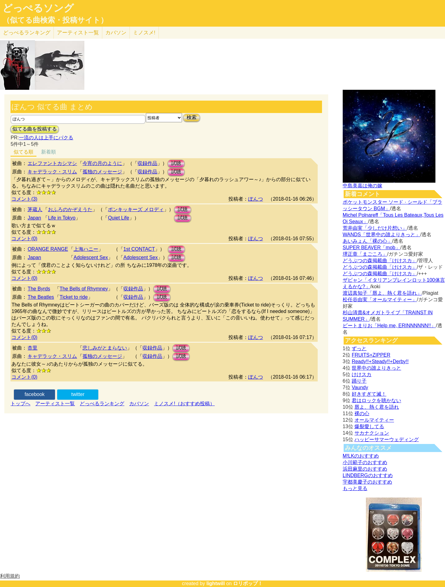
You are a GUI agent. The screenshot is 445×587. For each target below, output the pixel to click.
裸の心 (361, 413)
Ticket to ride (74, 297)
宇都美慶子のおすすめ (367, 482)
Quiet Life (118, 217)
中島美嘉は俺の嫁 (362, 185)
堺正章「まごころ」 (365, 254)
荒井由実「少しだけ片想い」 (375, 228)
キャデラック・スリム (52, 171)
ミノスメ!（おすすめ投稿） (184, 403)
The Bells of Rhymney (84, 288)
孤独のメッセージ (102, 171)
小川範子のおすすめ (365, 462)
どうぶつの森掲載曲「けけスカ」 (380, 260)
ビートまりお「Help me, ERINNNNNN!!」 (389, 325)
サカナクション (371, 433)
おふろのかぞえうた (70, 209)
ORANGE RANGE (48, 249)
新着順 (48, 151)
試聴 (176, 163)
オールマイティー (374, 420)
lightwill (215, 583)
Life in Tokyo (61, 217)
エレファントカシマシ (52, 163)
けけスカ (361, 374)
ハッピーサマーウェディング (386, 439)
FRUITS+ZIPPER (371, 355)
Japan (34, 217)
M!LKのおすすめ (361, 456)
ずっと (359, 348)
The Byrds (39, 288)
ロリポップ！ (248, 583)
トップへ (20, 403)
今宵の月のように (102, 163)
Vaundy (360, 387)
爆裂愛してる (369, 426)
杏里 (32, 347)
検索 (192, 117)
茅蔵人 (35, 209)
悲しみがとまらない (105, 347)
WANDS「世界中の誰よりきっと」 (381, 234)
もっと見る (355, 488)
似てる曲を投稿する (34, 129)
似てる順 (23, 151)
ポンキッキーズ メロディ (135, 209)
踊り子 (359, 381)
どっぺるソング (38, 8)
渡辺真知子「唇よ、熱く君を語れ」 (382, 293)
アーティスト (78, 33)
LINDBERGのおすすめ (368, 475)
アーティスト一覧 (55, 403)
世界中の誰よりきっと (376, 368)
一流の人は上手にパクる (46, 137)
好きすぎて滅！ (369, 394)
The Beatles (41, 297)
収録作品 (147, 163)
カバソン (115, 33)
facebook (34, 394)
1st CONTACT (139, 249)
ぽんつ (255, 199)
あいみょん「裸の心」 (367, 241)
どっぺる (26, 33)
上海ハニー (86, 249)
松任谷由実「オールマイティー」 (380, 299)
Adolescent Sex (91, 257)
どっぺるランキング (102, 403)
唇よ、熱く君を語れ (376, 407)
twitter (78, 394)
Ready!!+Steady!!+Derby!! (380, 361)
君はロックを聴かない (376, 400)
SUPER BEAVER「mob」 (371, 247)
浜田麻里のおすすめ (365, 469)
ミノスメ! (144, 33)
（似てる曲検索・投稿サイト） (55, 20)
